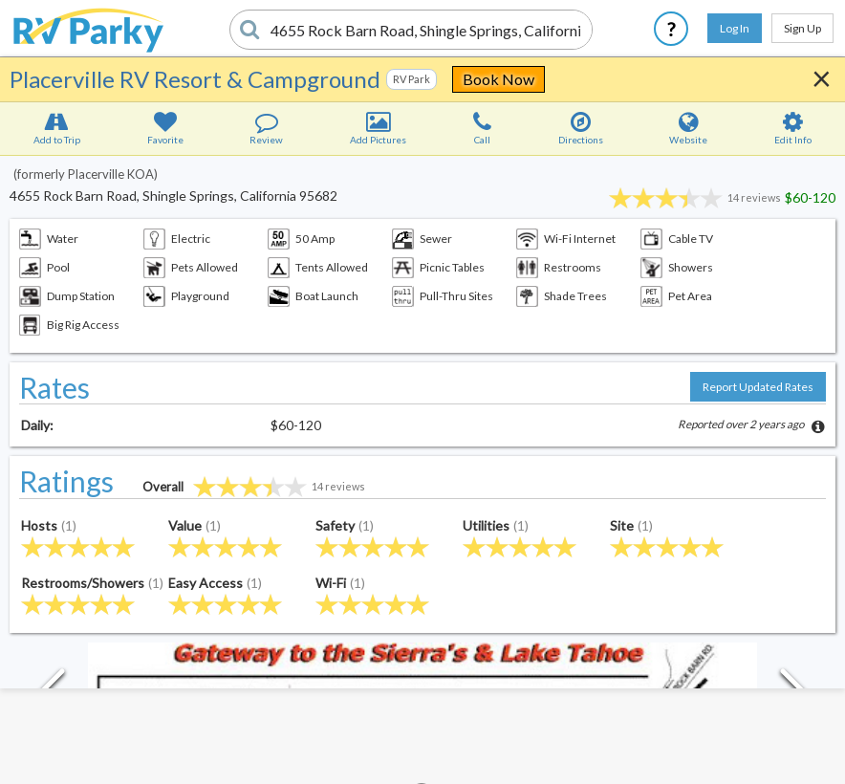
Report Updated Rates (758, 387)
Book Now (498, 79)
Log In (734, 28)
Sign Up (802, 28)
